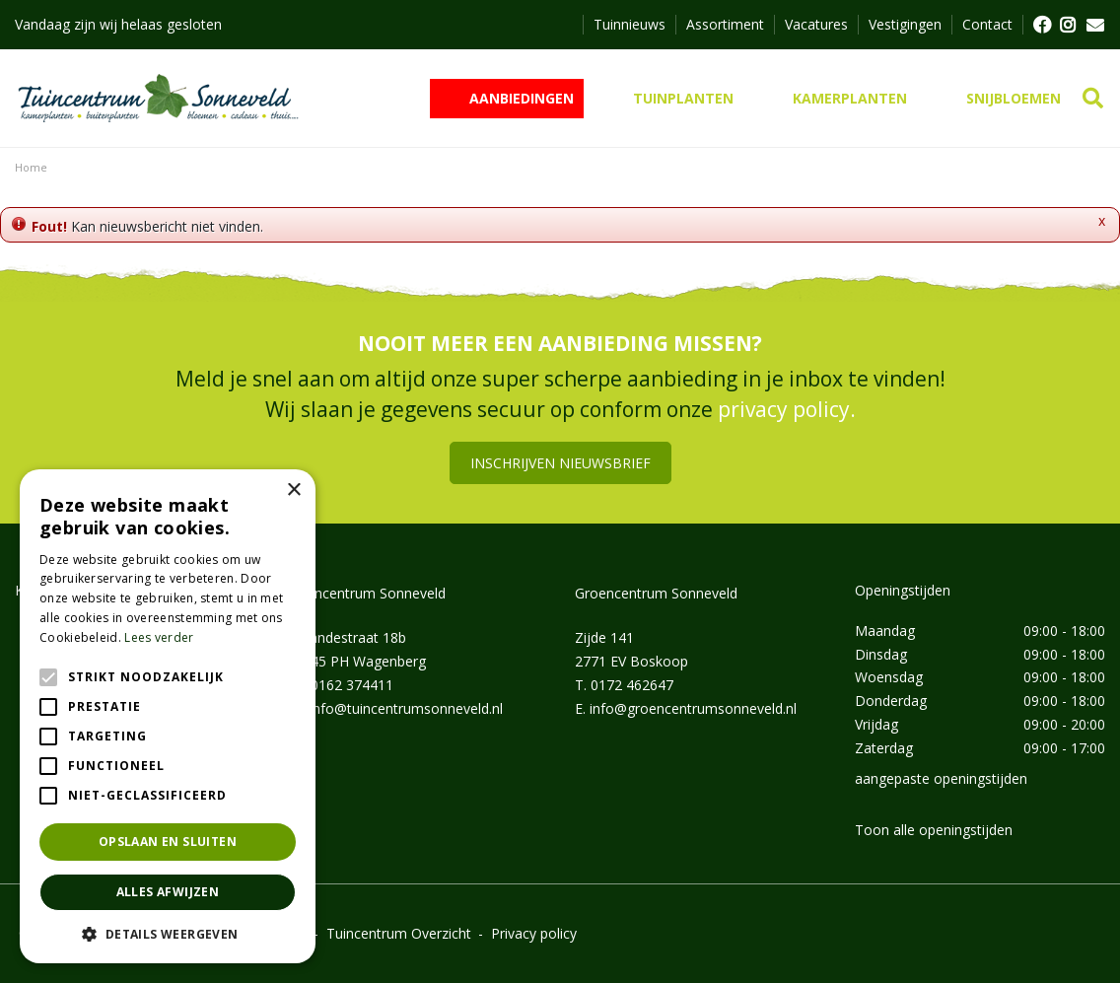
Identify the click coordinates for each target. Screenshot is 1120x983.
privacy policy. (787, 409)
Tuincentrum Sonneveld (370, 593)
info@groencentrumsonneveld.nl (693, 708)
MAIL (1095, 25)
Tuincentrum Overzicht (398, 933)
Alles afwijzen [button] (168, 891)
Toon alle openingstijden (934, 829)
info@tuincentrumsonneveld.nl (406, 708)
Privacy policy (534, 933)
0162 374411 (352, 684)
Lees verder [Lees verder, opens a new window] (158, 637)
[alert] (167, 716)
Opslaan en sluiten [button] (168, 841)
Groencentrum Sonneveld (656, 593)
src (1093, 98)
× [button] (293, 490)
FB (1041, 25)
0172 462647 (632, 684)
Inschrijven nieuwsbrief (560, 463)
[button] (167, 934)
